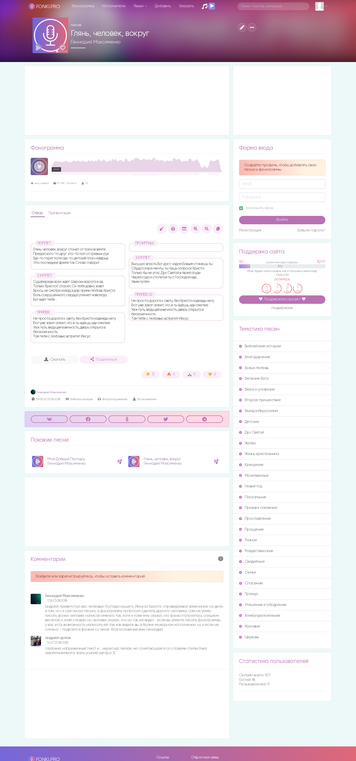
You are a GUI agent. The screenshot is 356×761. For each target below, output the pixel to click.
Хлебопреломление (259, 615)
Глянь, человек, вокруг (162, 459)
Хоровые (249, 626)
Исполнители (114, 6)
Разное (248, 540)
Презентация (59, 213)
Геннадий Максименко (96, 42)
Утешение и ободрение (263, 605)
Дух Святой (251, 432)
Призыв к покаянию (258, 508)
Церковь (249, 637)
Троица (248, 594)
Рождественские (256, 551)
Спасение (251, 583)
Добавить (163, 6)
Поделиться (103, 359)
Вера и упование (257, 389)
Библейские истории (260, 346)
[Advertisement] (127, 100)
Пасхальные (252, 497)
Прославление (255, 518)
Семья (247, 572)
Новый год (250, 486)
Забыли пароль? (311, 230)
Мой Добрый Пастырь (66, 459)
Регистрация (250, 230)
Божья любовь (253, 368)
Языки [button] (139, 6)
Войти (282, 220)
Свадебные (252, 561)
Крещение (251, 465)
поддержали (282, 308)
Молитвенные (254, 475)
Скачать (54, 359)
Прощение (251, 529)
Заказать (186, 6)
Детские (249, 422)
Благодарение (254, 357)
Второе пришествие (260, 400)
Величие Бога (254, 378)
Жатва (247, 443)
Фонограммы (83, 6)
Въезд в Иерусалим (258, 411)
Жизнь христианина (259, 454)
